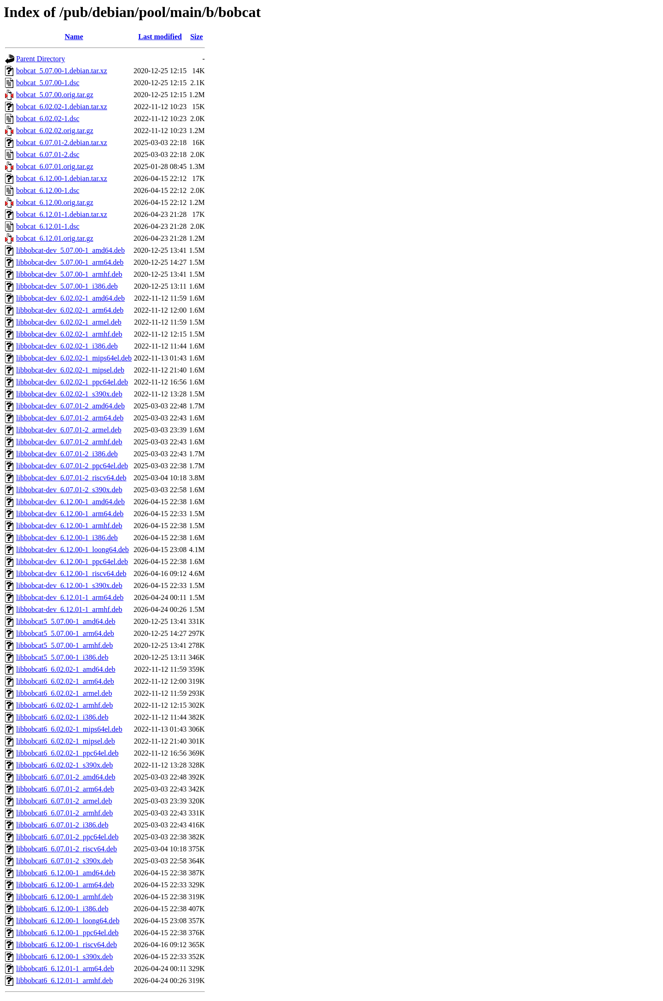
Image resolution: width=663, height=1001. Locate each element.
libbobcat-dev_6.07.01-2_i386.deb (67, 454)
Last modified (160, 37)
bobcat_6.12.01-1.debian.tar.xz (61, 214)
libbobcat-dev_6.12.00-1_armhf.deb (69, 526)
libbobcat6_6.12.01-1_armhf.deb (64, 980)
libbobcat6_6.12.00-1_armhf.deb (64, 897)
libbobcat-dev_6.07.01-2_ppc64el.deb (72, 466)
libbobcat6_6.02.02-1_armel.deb (64, 693)
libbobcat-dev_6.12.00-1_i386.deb (67, 537)
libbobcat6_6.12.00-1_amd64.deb (66, 873)
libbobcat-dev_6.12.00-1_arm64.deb (69, 514)
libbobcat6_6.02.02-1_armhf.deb (64, 705)
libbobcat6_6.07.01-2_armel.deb (64, 801)
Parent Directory (40, 59)
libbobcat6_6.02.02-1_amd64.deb (66, 669)
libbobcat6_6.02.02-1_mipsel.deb (65, 741)
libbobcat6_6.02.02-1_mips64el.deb (69, 729)
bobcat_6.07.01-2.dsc (47, 154)
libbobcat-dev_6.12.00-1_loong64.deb (72, 549)
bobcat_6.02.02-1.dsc (47, 118)
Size (196, 37)
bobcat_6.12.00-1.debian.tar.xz (61, 178)
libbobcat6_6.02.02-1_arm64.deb (65, 681)
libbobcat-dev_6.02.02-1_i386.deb (67, 346)
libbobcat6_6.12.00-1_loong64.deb (67, 921)
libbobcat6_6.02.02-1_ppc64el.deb (67, 753)
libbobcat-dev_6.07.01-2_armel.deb (69, 430)
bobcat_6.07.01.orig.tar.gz (54, 166)
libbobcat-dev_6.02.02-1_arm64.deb (69, 310)
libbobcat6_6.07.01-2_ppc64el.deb (67, 837)
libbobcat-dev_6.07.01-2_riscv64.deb (71, 478)
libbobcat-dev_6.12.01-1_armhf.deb (69, 609)
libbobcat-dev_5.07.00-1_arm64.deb (69, 262)
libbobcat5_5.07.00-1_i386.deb (62, 657)
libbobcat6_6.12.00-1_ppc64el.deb (67, 933)
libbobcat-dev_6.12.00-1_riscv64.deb (71, 573)
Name (74, 37)
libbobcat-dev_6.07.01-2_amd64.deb (70, 406)
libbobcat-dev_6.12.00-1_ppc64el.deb (72, 561)
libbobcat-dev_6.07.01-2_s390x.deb (69, 490)
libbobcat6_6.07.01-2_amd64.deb (66, 777)
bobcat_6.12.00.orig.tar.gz (54, 202)
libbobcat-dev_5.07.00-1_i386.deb (67, 286)
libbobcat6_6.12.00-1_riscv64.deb (66, 945)
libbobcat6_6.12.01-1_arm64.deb (65, 968)
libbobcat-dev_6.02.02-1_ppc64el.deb (72, 382)
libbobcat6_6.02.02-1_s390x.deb (64, 765)
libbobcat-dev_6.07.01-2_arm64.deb (69, 418)
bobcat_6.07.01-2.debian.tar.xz (61, 142)
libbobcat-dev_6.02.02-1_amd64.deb (70, 298)
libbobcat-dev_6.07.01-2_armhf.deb (69, 442)
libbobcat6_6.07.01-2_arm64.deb (65, 789)
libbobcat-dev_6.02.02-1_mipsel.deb (70, 370)
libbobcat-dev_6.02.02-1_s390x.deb (69, 394)
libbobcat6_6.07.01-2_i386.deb (62, 825)
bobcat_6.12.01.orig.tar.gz (54, 238)
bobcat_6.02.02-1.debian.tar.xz (61, 107)
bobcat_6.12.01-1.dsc (47, 226)
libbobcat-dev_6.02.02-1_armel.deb (69, 322)
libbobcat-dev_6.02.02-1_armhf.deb (69, 334)
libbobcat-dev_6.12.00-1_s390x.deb (69, 585)
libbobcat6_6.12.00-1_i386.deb (62, 909)
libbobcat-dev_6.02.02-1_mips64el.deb (74, 358)
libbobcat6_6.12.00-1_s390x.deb (64, 956)
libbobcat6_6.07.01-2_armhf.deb (64, 813)
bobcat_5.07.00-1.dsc (47, 83)
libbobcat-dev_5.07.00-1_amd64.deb (70, 250)
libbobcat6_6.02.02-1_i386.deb (62, 717)
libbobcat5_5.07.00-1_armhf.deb (64, 645)
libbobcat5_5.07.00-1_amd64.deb (66, 621)
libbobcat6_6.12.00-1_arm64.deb (65, 885)
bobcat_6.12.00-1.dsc (47, 190)
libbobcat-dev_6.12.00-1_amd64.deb (70, 502)
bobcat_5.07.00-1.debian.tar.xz (61, 71)
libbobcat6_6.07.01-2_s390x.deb (64, 861)
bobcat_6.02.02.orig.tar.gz (54, 130)
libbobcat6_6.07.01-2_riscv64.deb (66, 849)
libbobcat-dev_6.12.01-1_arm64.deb (69, 597)
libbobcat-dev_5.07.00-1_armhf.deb (69, 274)
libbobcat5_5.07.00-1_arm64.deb (65, 633)
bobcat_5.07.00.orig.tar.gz (54, 95)
